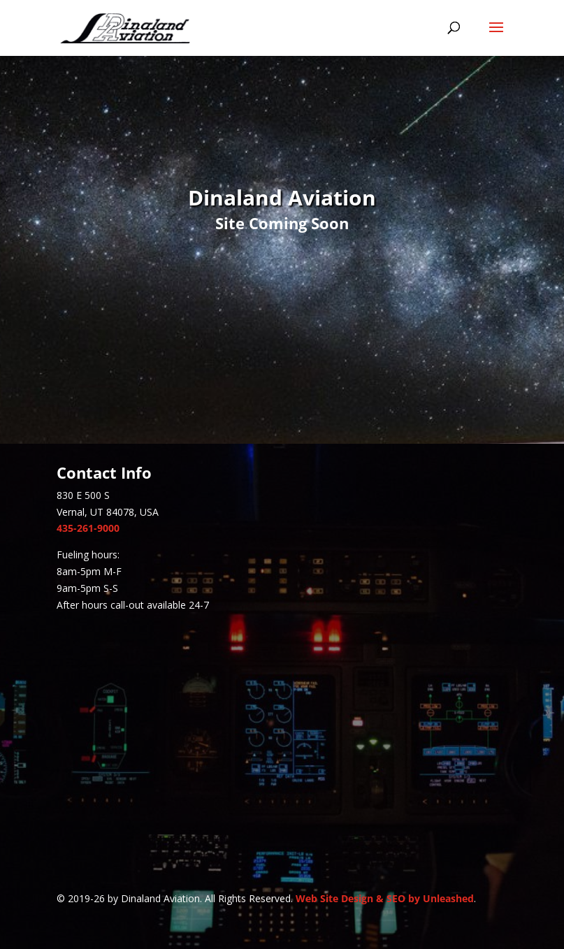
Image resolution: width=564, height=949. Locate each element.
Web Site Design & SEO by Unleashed (385, 898)
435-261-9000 (88, 528)
